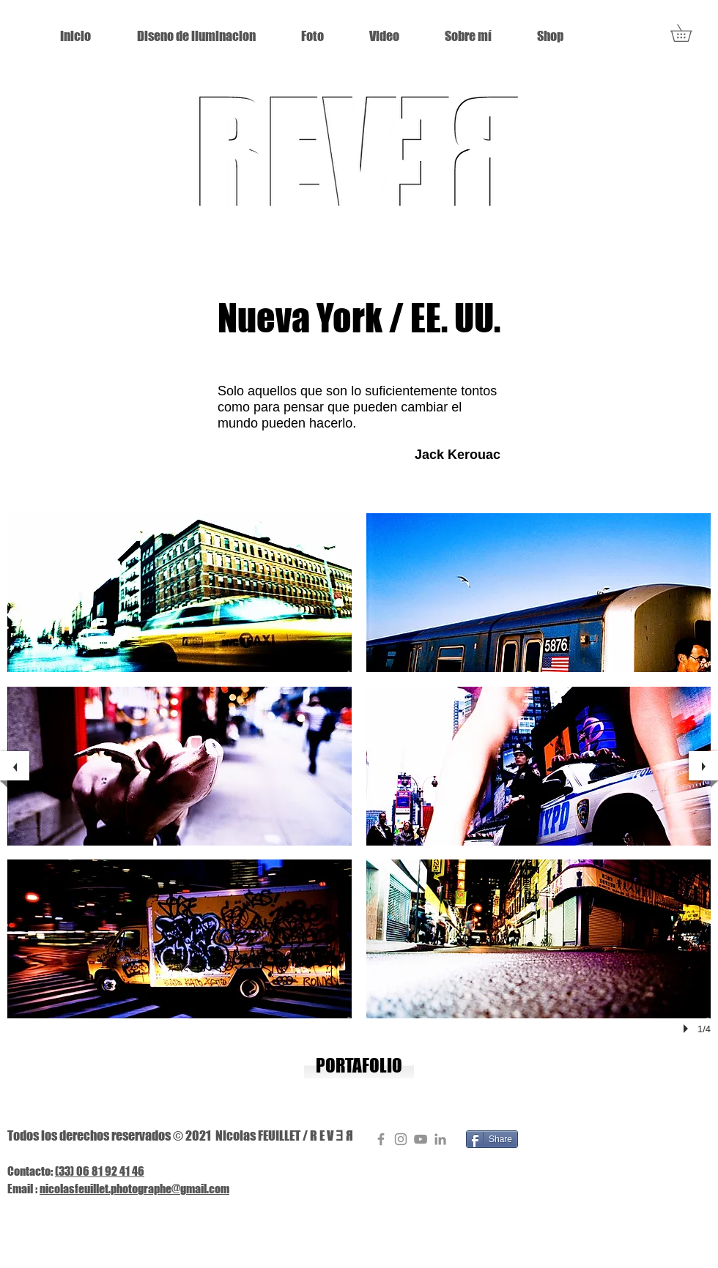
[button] (689, 33)
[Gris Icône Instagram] (401, 1139)
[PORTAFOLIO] (359, 1065)
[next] (703, 765)
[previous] (14, 765)
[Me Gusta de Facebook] (603, 1140)
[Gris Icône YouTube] (420, 1139)
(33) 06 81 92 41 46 (99, 1171)
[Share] (492, 1139)
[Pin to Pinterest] (542, 1139)
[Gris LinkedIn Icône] (440, 1139)
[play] (688, 1028)
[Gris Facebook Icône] (381, 1139)
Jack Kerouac (457, 454)
